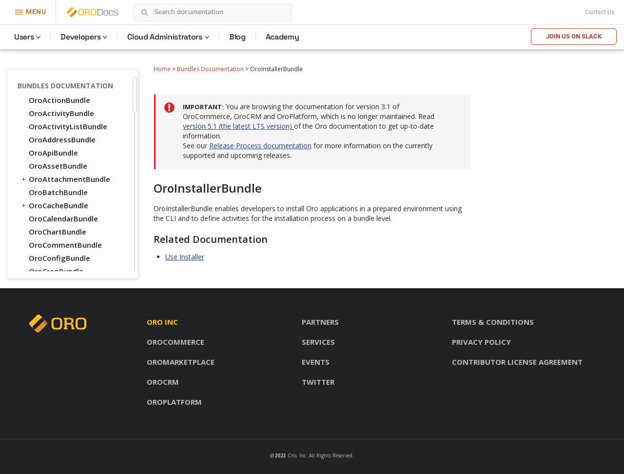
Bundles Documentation (210, 69)
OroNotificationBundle (69, 200)
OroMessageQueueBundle (75, 148)
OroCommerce (175, 342)
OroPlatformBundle (64, 227)
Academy (282, 37)
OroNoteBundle (57, 187)
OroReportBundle (60, 266)
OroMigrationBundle (65, 161)
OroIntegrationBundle (68, 95)
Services (318, 342)
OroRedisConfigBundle (69, 253)
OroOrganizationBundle (71, 213)
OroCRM (163, 382)
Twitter (318, 382)
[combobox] (213, 12)
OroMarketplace (180, 362)
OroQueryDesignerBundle (74, 240)
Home (162, 69)
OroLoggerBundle (61, 134)
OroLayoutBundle (56, 108)
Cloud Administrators (164, 37)
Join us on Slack (574, 36)
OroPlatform (174, 402)
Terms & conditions (493, 322)
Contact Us (599, 12)
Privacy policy (481, 342)
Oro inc (162, 322)
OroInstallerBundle (62, 82)
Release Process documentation (260, 145)
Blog (237, 37)
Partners (320, 322)
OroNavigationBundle (67, 174)
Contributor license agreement (517, 362)
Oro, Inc (297, 455)
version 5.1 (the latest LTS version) (238, 126)
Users (24, 37)
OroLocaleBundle (59, 121)
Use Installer (184, 256)
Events (316, 362)
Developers (80, 37)
